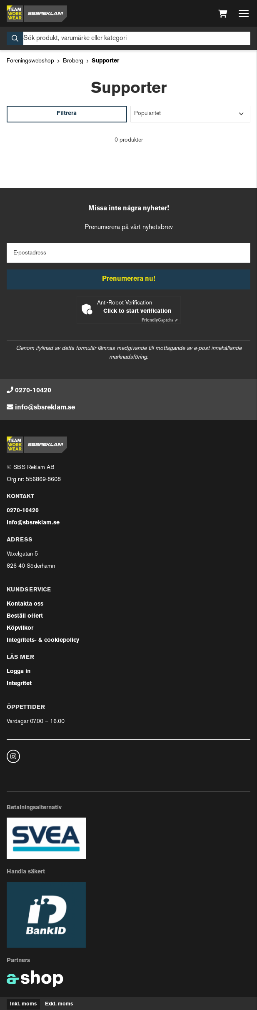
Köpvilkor (20, 628)
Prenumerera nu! (128, 279)
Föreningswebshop (30, 61)
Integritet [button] (19, 683)
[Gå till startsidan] (37, 13)
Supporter (105, 61)
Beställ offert (25, 616)
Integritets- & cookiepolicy (43, 640)
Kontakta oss (25, 604)
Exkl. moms (59, 1004)
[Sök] (128, 38)
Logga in (18, 671)
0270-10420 (33, 391)
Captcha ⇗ (160, 320)
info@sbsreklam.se (45, 408)
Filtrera (67, 113)
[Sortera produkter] (190, 114)
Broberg (73, 61)
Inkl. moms (23, 1004)
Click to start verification (137, 311)
